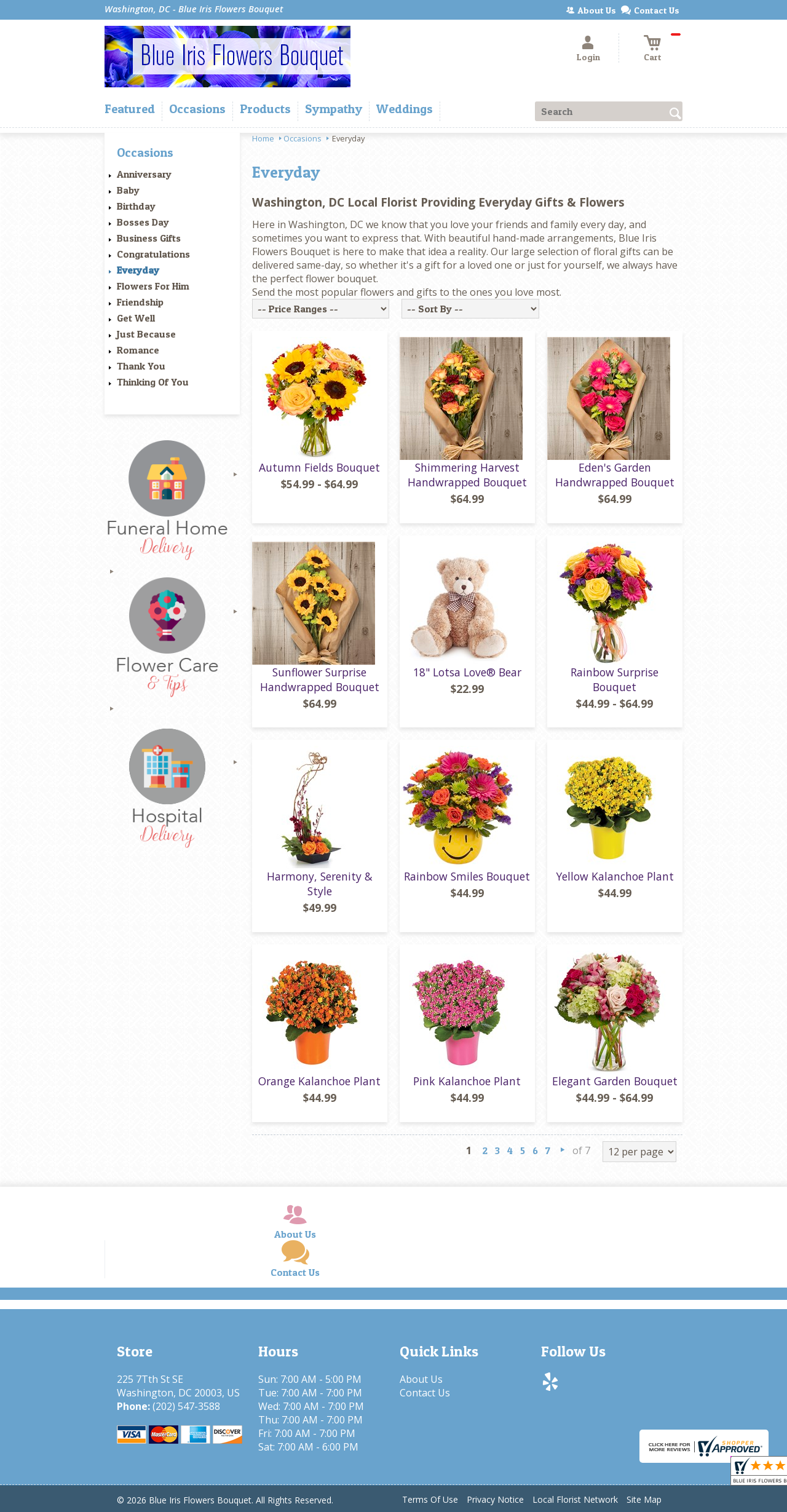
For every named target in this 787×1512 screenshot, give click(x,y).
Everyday (138, 270)
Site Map (644, 1499)
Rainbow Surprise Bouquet (614, 679)
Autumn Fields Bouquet (319, 467)
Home (263, 138)
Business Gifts (149, 238)
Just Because (146, 334)
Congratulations (153, 254)
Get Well (136, 318)
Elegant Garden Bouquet (615, 1081)
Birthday (136, 206)
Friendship (140, 302)
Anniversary (144, 174)
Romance (138, 350)
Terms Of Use (430, 1499)
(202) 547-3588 (186, 1406)
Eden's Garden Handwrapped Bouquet (614, 474)
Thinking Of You (153, 382)
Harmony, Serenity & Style (320, 883)
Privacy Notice (495, 1499)
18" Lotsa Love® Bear (467, 672)
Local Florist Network (575, 1499)
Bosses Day (143, 222)
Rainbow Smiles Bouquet (467, 876)
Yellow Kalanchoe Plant (615, 876)
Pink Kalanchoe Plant (467, 1081)
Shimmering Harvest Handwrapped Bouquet (467, 474)
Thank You (141, 366)
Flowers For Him (153, 286)
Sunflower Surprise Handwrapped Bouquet (319, 679)
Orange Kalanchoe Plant (319, 1081)
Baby (128, 190)
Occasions (302, 138)
